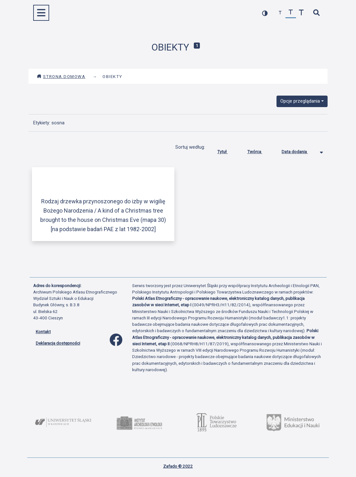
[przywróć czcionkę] (290, 13)
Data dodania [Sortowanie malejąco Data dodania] (299, 150)
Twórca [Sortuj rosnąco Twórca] (259, 150)
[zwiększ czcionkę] (301, 13)
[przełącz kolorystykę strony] (265, 13)
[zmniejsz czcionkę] (280, 13)
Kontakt (43, 331)
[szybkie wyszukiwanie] (316, 13)
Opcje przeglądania (300, 101)
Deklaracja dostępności (58, 343)
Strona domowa (61, 76)
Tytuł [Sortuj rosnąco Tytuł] (227, 150)
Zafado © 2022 (178, 466)
